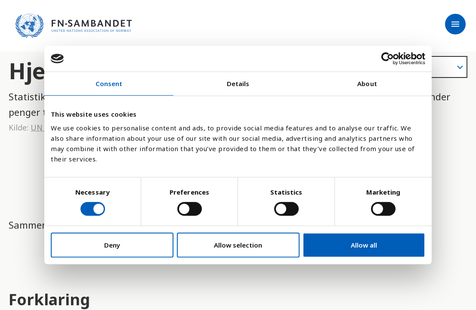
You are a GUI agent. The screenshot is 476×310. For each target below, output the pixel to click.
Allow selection (238, 245)
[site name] (73, 26)
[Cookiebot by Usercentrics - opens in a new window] (387, 58)
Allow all (364, 245)
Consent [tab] (109, 83)
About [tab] (367, 83)
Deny (112, 245)
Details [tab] (238, 83)
